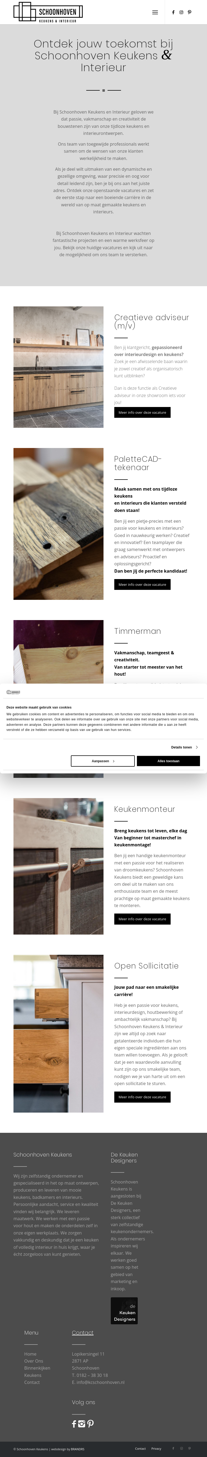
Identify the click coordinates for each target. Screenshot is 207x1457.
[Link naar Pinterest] (189, 12)
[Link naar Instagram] (181, 12)
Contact (32, 1382)
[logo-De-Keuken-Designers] (124, 1310)
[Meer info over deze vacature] (142, 412)
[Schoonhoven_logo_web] (48, 12)
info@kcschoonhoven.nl (101, 1382)
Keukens (32, 1375)
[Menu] (155, 12)
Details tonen (181, 747)
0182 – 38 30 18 (92, 1375)
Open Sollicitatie (146, 966)
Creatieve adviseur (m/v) (151, 321)
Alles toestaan (169, 761)
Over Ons (33, 1361)
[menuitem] (155, 12)
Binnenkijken (37, 1368)
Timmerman (137, 631)
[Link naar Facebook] (173, 12)
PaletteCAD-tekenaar (138, 463)
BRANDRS (77, 1449)
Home (30, 1354)
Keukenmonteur (144, 809)
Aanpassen (103, 761)
